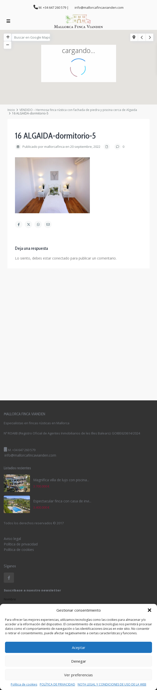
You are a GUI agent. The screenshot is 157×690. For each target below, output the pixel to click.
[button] (149, 610)
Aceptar (78, 647)
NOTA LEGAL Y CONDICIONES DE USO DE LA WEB (112, 684)
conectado (60, 258)
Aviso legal (12, 538)
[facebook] (9, 578)
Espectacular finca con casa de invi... (62, 501)
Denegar (78, 661)
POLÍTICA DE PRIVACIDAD (57, 684)
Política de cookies (24, 684)
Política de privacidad (21, 544)
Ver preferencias (78, 674)
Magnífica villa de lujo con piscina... (61, 480)
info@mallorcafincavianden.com (30, 455)
